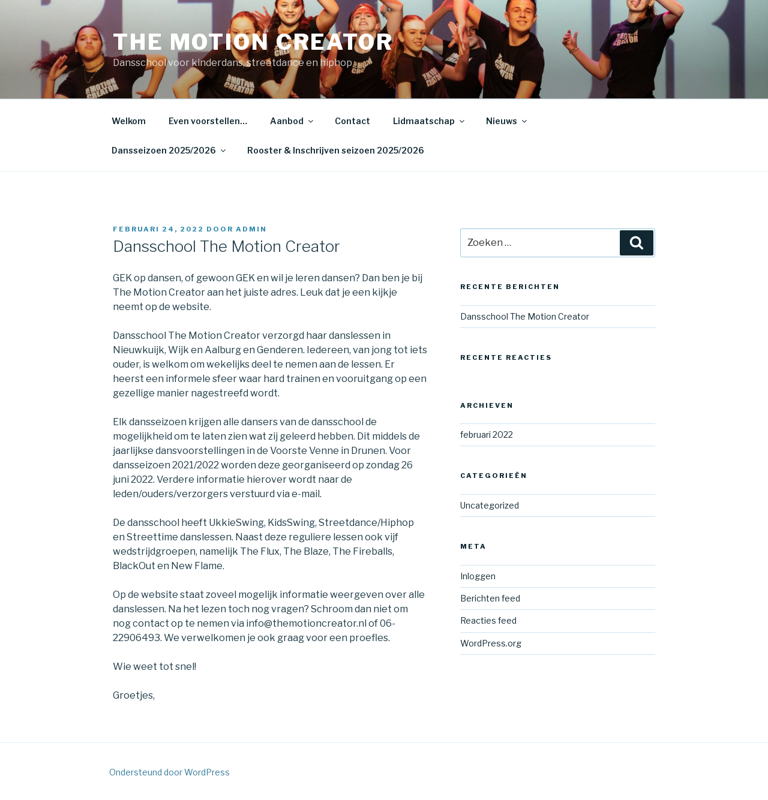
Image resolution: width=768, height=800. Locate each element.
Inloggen (478, 576)
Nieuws (507, 121)
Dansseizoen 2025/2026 (169, 150)
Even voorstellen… (208, 121)
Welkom (129, 121)
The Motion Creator (253, 42)
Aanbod (292, 121)
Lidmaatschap (429, 121)
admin (251, 229)
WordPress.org (490, 643)
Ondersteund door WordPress (169, 772)
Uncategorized (489, 505)
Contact (352, 121)
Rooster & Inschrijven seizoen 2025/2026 (335, 150)
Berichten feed (490, 598)
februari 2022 (486, 434)
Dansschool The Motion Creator (524, 316)
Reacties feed (488, 620)
